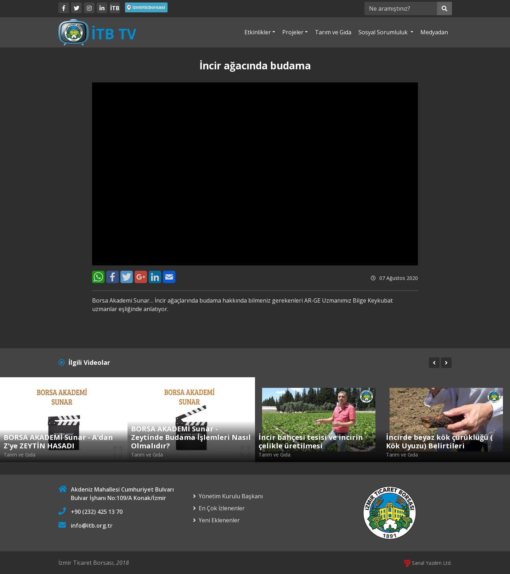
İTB (114, 8)
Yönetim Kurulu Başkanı (231, 496)
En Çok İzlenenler (222, 508)
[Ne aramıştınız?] (400, 8)
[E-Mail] (169, 277)
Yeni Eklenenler (219, 520)
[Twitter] (76, 7)
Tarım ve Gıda (333, 32)
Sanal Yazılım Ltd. (428, 562)
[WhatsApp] (98, 277)
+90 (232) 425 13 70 (97, 512)
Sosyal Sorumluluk (383, 32)
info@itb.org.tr (92, 525)
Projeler (293, 32)
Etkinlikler (257, 32)
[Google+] (141, 277)
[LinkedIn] (102, 7)
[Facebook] (63, 7)
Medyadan (434, 32)
